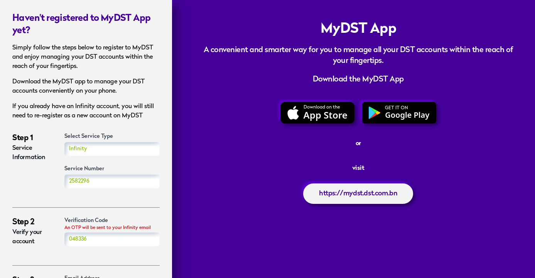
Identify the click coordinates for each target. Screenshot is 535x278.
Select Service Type (88, 136)
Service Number (84, 169)
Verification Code (86, 221)
